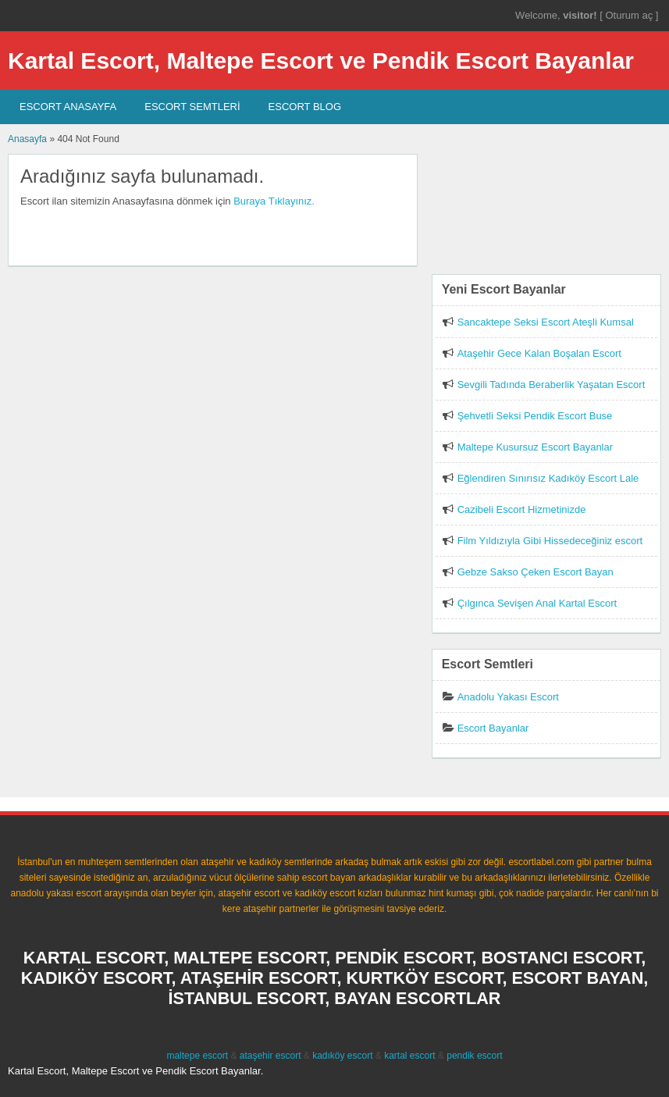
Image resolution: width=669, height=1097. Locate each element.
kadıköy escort (342, 1055)
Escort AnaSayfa (68, 106)
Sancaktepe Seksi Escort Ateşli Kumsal (545, 322)
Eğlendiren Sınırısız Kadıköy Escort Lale (548, 478)
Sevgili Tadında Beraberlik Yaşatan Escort (551, 384)
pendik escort (474, 1055)
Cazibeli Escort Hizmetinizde (521, 509)
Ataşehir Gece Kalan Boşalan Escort (539, 353)
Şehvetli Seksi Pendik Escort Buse (535, 416)
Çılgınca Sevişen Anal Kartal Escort (537, 603)
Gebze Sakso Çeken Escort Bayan (535, 572)
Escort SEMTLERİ (192, 106)
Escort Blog (305, 106)
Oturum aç (630, 15)
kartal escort (409, 1055)
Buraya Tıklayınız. (274, 201)
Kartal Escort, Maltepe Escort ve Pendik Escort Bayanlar (321, 60)
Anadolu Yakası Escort (508, 697)
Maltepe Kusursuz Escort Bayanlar (535, 447)
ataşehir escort (270, 1055)
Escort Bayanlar (493, 728)
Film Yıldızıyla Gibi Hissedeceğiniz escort (549, 541)
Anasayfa (27, 139)
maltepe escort (197, 1055)
